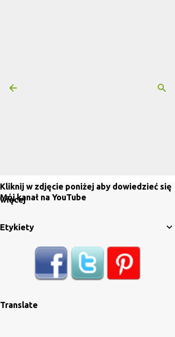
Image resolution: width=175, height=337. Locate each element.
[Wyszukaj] (162, 88)
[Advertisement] (87, 88)
